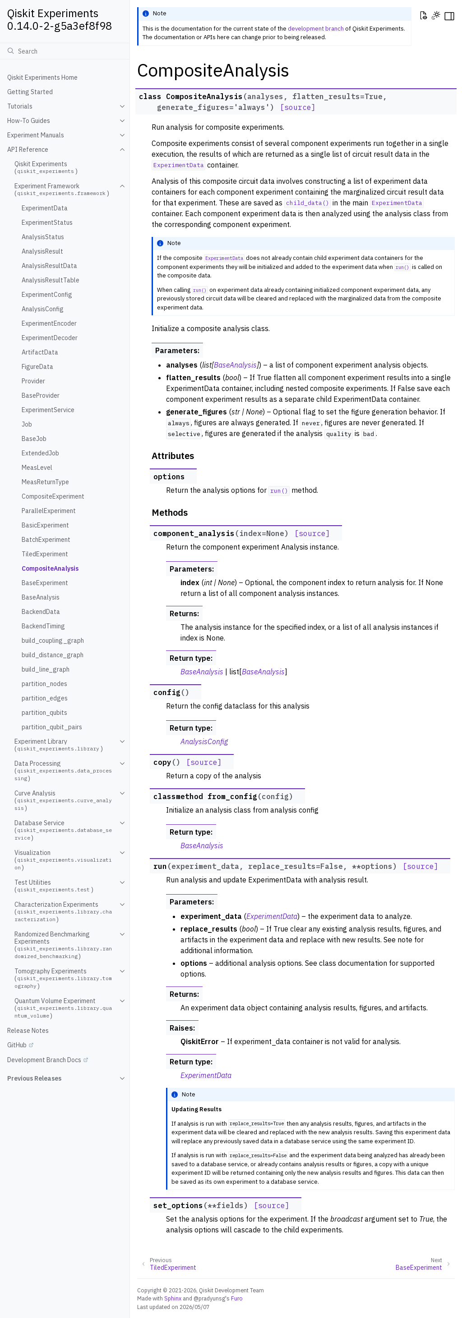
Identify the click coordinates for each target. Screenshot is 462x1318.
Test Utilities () (53, 886)
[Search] (64, 51)
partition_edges (45, 698)
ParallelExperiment (49, 511)
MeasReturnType (45, 482)
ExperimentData (45, 208)
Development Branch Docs (44, 1060)
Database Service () (63, 830)
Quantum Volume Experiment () (63, 1008)
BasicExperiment (45, 525)
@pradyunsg (209, 1298)
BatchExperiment (46, 540)
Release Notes (28, 1031)
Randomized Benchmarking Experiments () (63, 945)
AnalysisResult (42, 251)
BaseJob (34, 439)
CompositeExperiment (53, 496)
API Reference (27, 149)
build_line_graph (45, 669)
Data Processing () (63, 770)
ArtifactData (40, 352)
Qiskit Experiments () (46, 167)
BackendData (41, 612)
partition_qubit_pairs (52, 727)
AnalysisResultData (49, 266)
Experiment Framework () (61, 189)
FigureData (37, 367)
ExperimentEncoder (49, 323)
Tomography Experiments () (63, 978)
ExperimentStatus (47, 222)
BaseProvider (41, 395)
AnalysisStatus (43, 237)
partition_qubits (44, 713)
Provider (33, 381)
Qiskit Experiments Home (42, 77)
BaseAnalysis (41, 597)
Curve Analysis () (63, 800)
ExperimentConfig (47, 295)
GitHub (17, 1045)
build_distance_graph (52, 655)
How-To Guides (28, 121)
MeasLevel (37, 468)
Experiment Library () (58, 745)
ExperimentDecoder (50, 338)
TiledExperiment (45, 554)
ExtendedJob (40, 453)
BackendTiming (43, 626)
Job (27, 424)
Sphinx (172, 1298)
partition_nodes (44, 684)
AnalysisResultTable (50, 280)
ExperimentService (48, 410)
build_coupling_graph (53, 640)
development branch (316, 28)
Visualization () (63, 860)
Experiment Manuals (35, 135)
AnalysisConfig (43, 309)
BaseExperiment (45, 583)
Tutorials (19, 106)
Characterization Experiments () (63, 911)
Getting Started (30, 92)
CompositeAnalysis (50, 568)
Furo (237, 1298)
